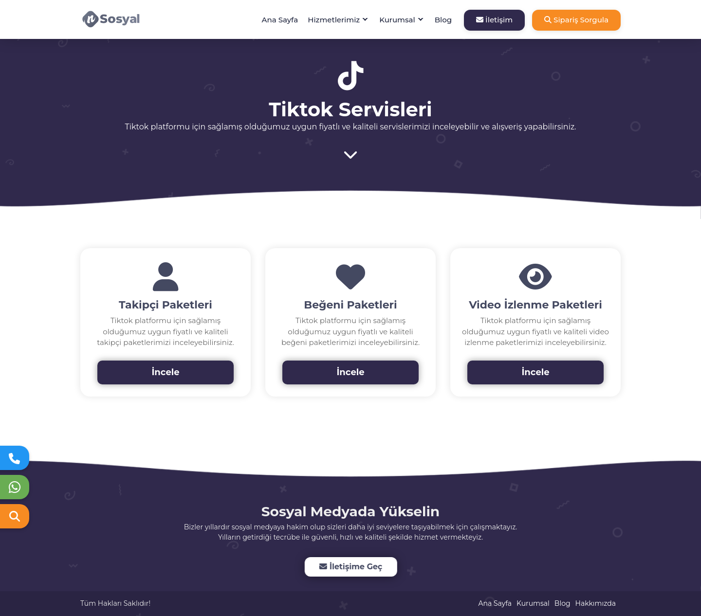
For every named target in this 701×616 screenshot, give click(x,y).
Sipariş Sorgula (576, 19)
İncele (165, 372)
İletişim (494, 19)
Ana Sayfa (280, 19)
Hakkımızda (595, 603)
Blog (443, 19)
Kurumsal (397, 19)
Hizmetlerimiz (334, 19)
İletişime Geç (349, 566)
